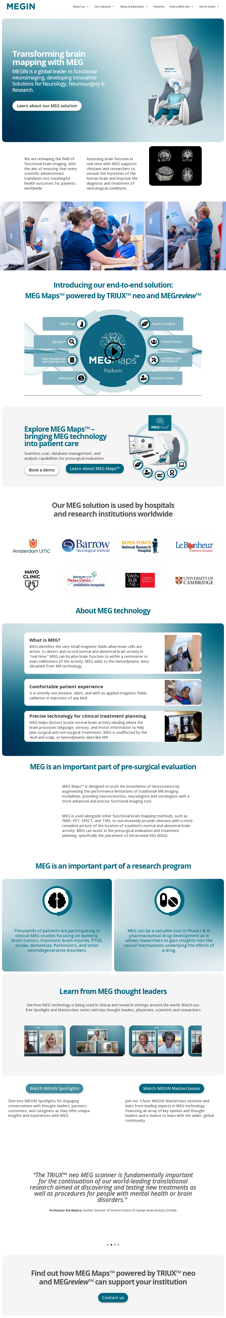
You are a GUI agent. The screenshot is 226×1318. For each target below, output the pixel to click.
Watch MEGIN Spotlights (54, 1088)
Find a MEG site (180, 6)
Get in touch (207, 6)
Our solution (102, 6)
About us (79, 6)
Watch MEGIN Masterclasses (171, 1088)
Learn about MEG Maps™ (95, 468)
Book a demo (42, 470)
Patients (159, 6)
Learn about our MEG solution (47, 105)
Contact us (113, 1297)
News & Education (132, 6)
